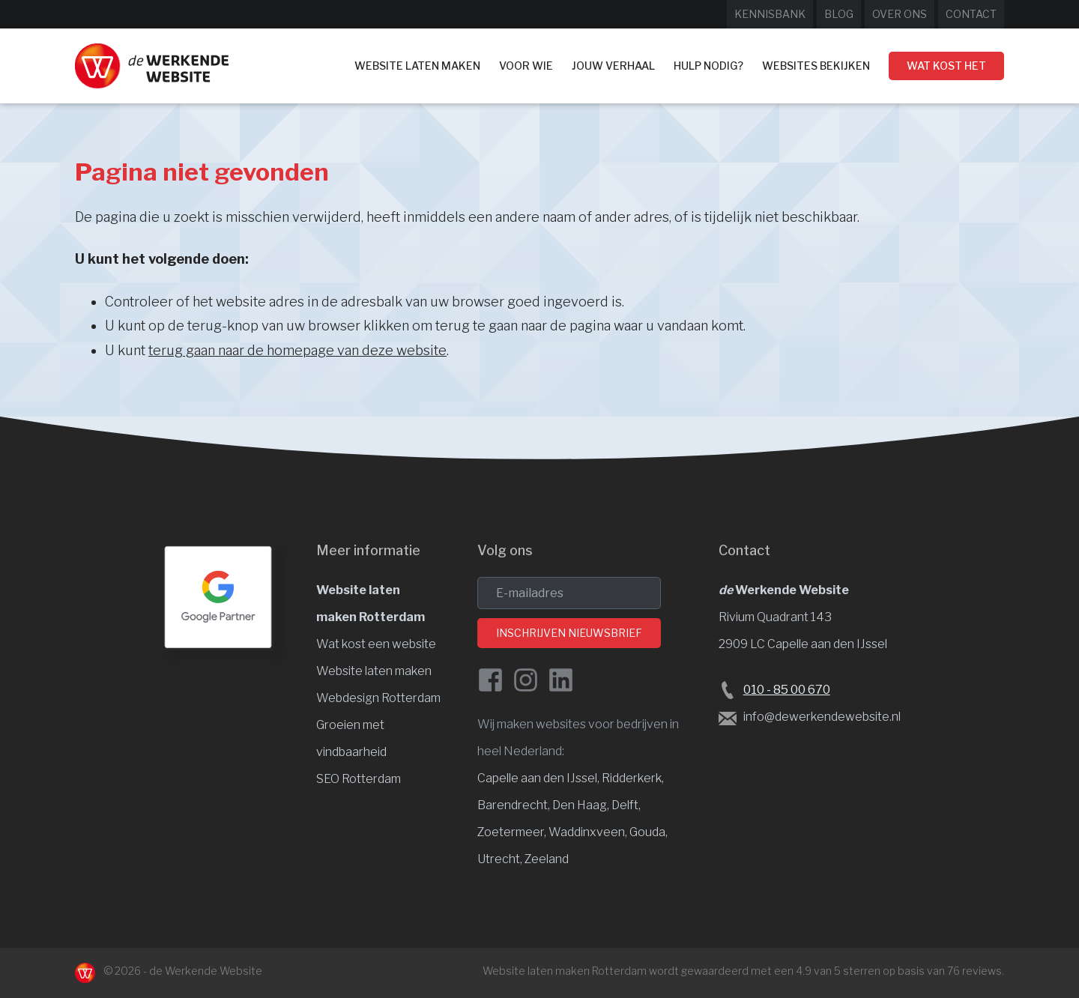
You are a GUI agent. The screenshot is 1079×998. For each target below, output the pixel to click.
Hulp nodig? (708, 65)
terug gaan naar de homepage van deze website (297, 350)
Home (328, 64)
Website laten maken (417, 65)
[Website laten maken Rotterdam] (152, 65)
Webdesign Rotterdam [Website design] (378, 698)
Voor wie (526, 65)
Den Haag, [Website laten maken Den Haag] (581, 805)
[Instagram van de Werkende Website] (526, 680)
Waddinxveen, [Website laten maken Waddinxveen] (588, 832)
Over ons (899, 13)
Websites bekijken (816, 65)
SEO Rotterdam (358, 779)
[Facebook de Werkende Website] (490, 680)
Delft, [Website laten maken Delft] (626, 805)
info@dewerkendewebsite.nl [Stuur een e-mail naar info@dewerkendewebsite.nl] (822, 717)
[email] (569, 593)
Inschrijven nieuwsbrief (569, 632)
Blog (838, 13)
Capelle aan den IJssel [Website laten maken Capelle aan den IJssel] (537, 778)
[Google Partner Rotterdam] (218, 597)
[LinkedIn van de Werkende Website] (561, 680)
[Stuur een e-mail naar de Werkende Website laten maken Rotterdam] (728, 717)
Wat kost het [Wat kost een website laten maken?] (946, 65)
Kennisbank (770, 13)
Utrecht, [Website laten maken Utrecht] (501, 859)
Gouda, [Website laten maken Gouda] (648, 832)
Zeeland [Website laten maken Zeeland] (547, 859)
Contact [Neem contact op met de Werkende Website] (971, 13)
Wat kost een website (376, 644)
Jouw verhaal (613, 65)
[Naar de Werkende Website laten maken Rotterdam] (85, 973)
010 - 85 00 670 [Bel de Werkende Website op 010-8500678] (786, 690)
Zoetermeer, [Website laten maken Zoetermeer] (512, 832)
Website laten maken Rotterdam (565, 970)
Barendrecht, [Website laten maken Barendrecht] (514, 805)
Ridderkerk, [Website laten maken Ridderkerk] (633, 778)
